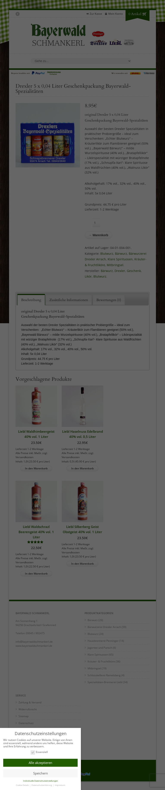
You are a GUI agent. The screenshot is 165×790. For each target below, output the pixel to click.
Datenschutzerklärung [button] (41, 784)
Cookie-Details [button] (22, 784)
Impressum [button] (60, 784)
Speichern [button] (40, 772)
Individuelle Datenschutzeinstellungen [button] (40, 780)
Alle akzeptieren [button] (40, 762)
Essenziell (39, 751)
